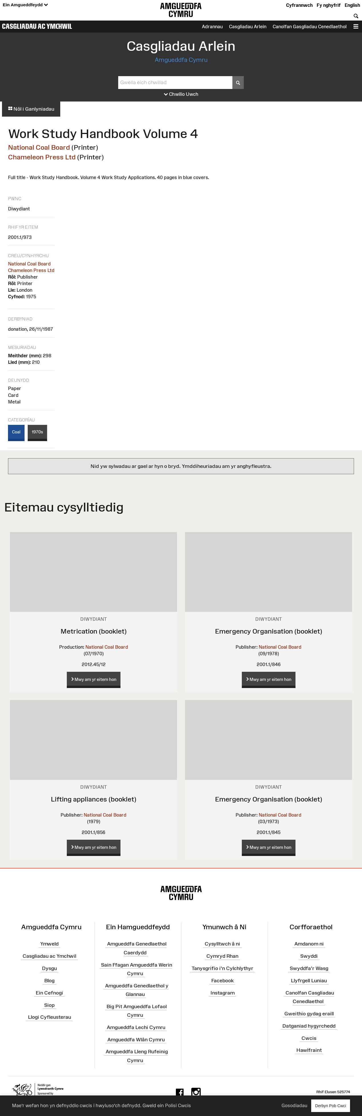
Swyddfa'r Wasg (309, 968)
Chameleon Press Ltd (42, 157)
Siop (49, 1005)
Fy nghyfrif (329, 5)
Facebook (222, 980)
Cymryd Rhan (222, 956)
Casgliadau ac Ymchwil (37, 26)
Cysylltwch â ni (222, 944)
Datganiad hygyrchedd (308, 1025)
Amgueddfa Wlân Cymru (136, 1039)
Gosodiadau (294, 1105)
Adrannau (212, 26)
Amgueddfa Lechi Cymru (136, 1027)
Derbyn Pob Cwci (330, 1105)
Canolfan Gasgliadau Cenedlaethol (310, 26)
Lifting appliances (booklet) (93, 799)
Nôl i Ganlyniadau (31, 109)
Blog (49, 980)
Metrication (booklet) (94, 631)
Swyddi (309, 956)
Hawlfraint (309, 1050)
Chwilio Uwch (181, 94)
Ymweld (49, 944)
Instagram (222, 993)
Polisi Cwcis (178, 1105)
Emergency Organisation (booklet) (268, 631)
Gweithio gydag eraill (309, 1013)
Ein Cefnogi (49, 993)
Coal (16, 431)
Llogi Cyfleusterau (49, 1017)
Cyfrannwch (299, 5)
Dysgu (49, 968)
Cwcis (308, 1038)
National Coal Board (39, 147)
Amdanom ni (309, 944)
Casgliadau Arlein (247, 26)
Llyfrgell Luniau (309, 980)
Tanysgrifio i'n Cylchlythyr (222, 968)
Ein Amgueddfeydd (25, 5)
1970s (37, 431)
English (352, 5)
